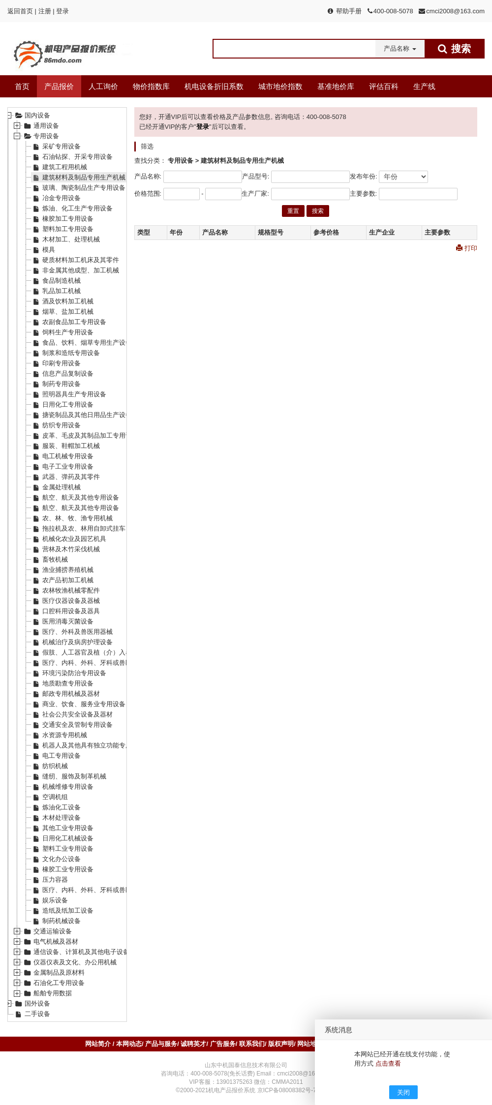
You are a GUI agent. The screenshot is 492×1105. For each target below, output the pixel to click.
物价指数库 (151, 86)
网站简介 (99, 1043)
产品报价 (59, 86)
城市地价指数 (280, 86)
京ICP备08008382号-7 (286, 1090)
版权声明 (281, 1043)
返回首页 (20, 11)
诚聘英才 (193, 1043)
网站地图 (310, 1043)
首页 (22, 86)
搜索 (318, 211)
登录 (62, 11)
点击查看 (388, 1063)
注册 (44, 11)
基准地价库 (335, 86)
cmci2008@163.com (455, 11)
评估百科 (384, 86)
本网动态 (129, 1043)
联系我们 (252, 1043)
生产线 (424, 86)
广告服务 (223, 1043)
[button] (400, 49)
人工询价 (103, 86)
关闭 (403, 1092)
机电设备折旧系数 (214, 86)
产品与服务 (161, 1043)
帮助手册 (349, 11)
